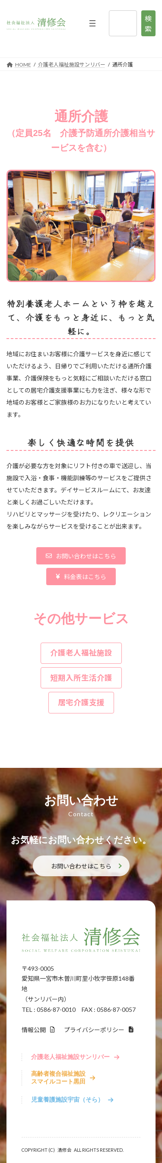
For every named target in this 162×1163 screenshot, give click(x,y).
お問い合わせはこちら (81, 866)
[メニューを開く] (92, 23)
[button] (81, 555)
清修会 (64, 1150)
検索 (148, 23)
